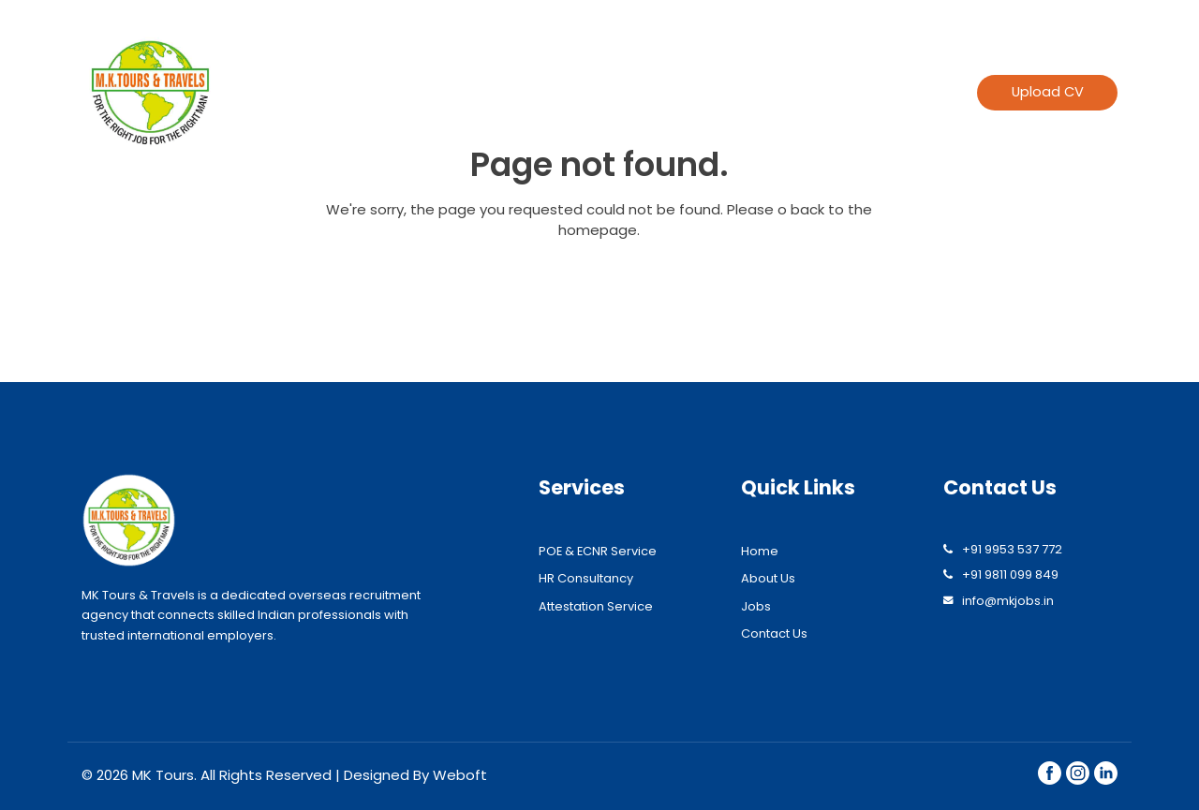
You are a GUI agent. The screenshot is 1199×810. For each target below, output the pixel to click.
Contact (897, 92)
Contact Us (774, 633)
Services (685, 92)
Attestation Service (596, 606)
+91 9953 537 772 (1012, 549)
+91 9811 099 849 (1010, 574)
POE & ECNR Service (598, 551)
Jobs (756, 606)
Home (520, 92)
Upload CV (1048, 91)
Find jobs (799, 92)
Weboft (460, 775)
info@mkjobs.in (1008, 601)
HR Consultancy (586, 578)
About (599, 92)
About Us (768, 578)
